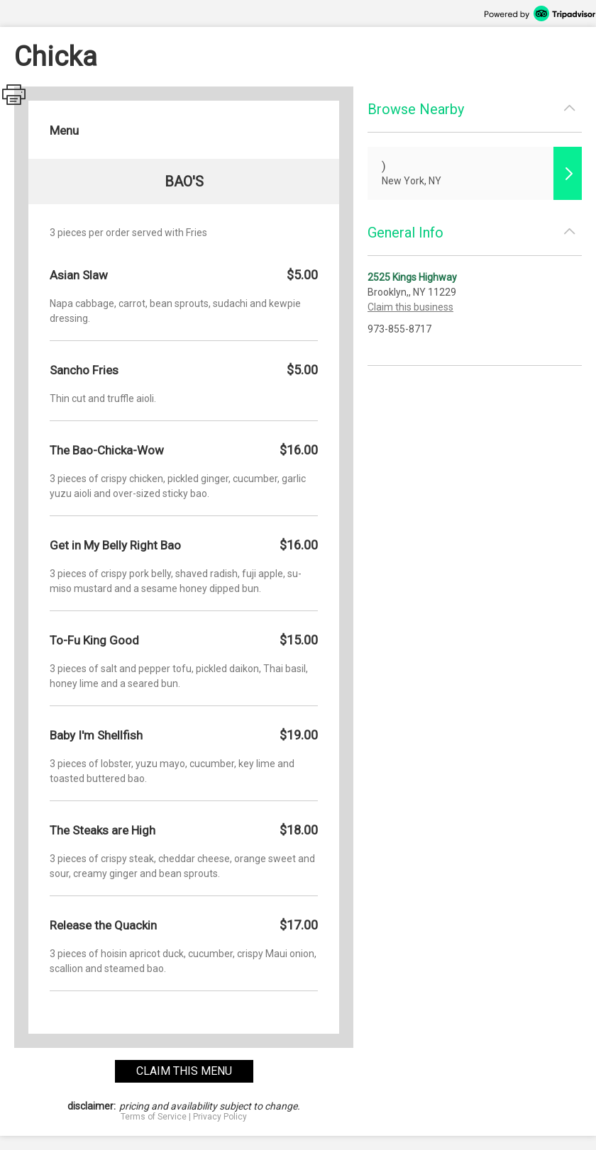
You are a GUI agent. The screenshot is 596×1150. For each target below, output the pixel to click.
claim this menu (184, 1071)
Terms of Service (154, 1117)
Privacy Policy (220, 1117)
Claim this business (410, 307)
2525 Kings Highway (412, 277)
